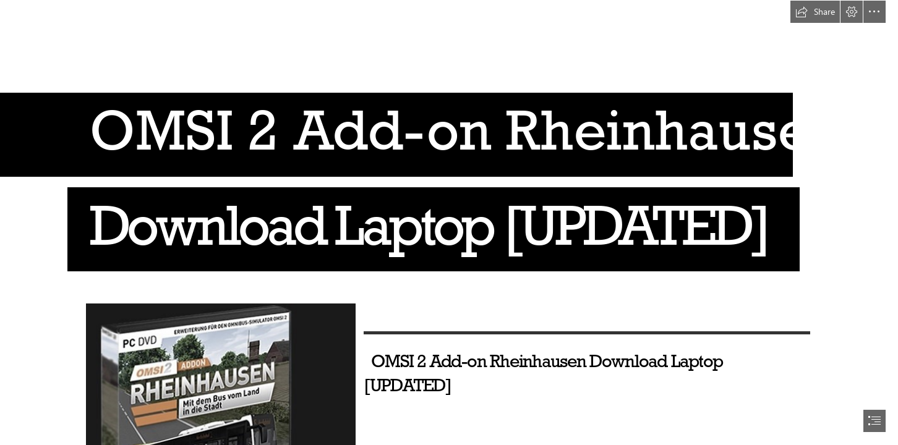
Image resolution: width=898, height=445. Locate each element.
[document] (449, 222)
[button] (815, 12)
